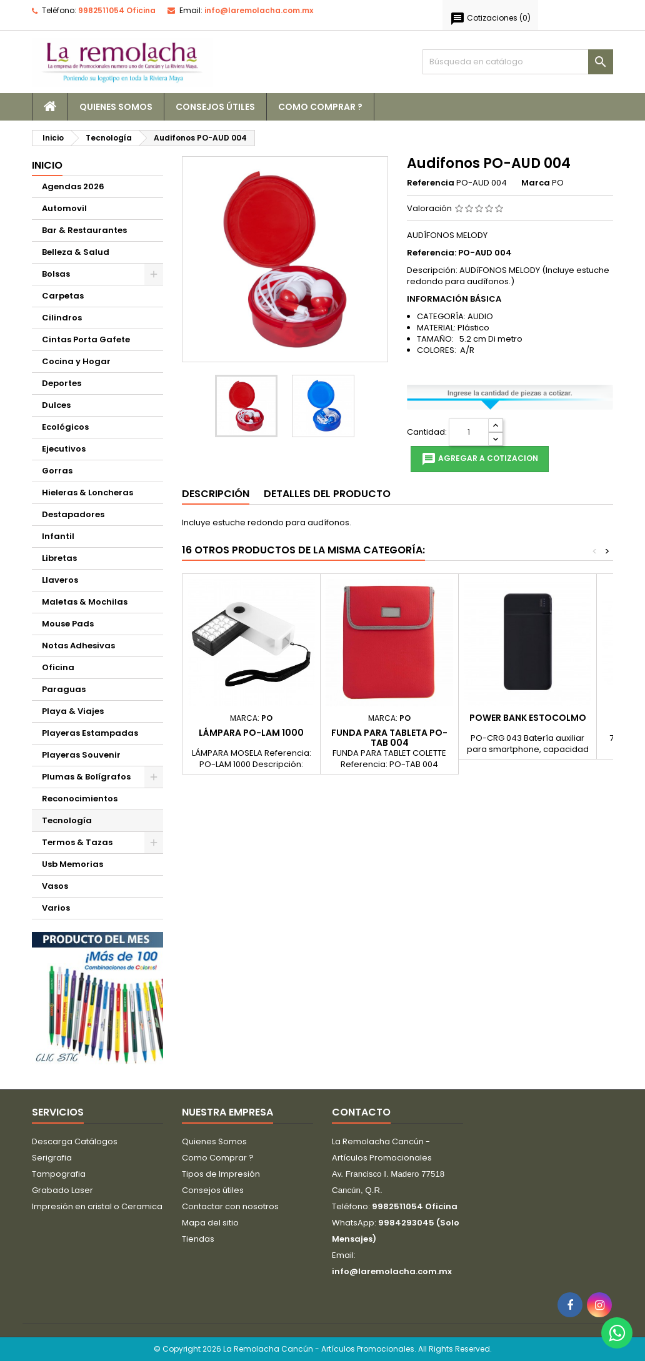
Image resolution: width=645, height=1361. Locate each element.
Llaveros (60, 580)
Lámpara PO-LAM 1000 (251, 732)
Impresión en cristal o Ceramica (97, 1206)
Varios (56, 908)
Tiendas (198, 1239)
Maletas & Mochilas (85, 602)
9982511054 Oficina (117, 10)
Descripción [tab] (215, 494)
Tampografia (59, 1174)
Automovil (64, 208)
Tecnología (67, 820)
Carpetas (63, 296)
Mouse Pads (68, 624)
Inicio (47, 165)
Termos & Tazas (77, 842)
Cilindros (62, 318)
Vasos (55, 886)
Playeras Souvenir (81, 755)
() (490, 18)
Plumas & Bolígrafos (86, 777)
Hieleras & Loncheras (87, 492)
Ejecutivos (64, 449)
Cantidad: (427, 432)
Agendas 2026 (73, 186)
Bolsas (56, 274)
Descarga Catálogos (75, 1141)
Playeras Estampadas (90, 733)
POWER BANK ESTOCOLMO (527, 717)
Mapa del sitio (210, 1223)
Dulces (56, 405)
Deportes (61, 383)
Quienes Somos (115, 107)
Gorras (57, 471)
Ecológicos (65, 427)
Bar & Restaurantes (84, 230)
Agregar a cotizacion (479, 459)
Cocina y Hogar (76, 361)
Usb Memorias (72, 864)
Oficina (58, 667)
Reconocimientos (80, 798)
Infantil (58, 536)
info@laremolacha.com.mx (258, 10)
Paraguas (64, 689)
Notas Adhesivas (78, 645)
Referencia (430, 183)
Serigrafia (52, 1158)
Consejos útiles (215, 107)
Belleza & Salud (75, 252)
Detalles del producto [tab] (327, 494)
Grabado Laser (62, 1190)
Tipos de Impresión (221, 1174)
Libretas (59, 558)
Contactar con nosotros (230, 1206)
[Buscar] (517, 61)
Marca (535, 183)
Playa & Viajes (73, 711)
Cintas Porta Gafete (86, 339)
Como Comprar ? (320, 107)
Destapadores (73, 514)
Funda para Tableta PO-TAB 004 (389, 737)
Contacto (361, 1112)
